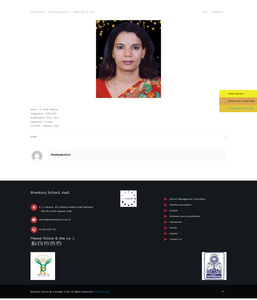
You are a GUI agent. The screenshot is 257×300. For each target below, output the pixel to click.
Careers (173, 233)
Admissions (175, 222)
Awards (173, 210)
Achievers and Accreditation (184, 216)
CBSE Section (235, 93)
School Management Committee (187, 199)
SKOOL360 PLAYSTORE (241, 101)
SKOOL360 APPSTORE (240, 108)
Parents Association (180, 204)
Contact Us (175, 239)
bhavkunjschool (57, 11)
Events (173, 227)
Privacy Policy (101, 291)
